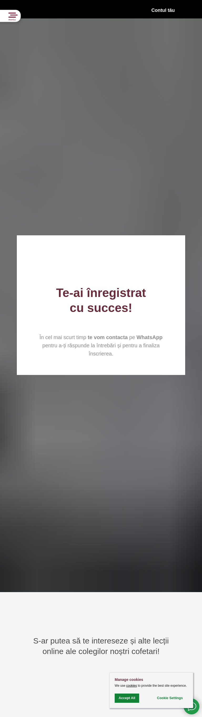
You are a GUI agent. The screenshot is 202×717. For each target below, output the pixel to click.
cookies (131, 685)
